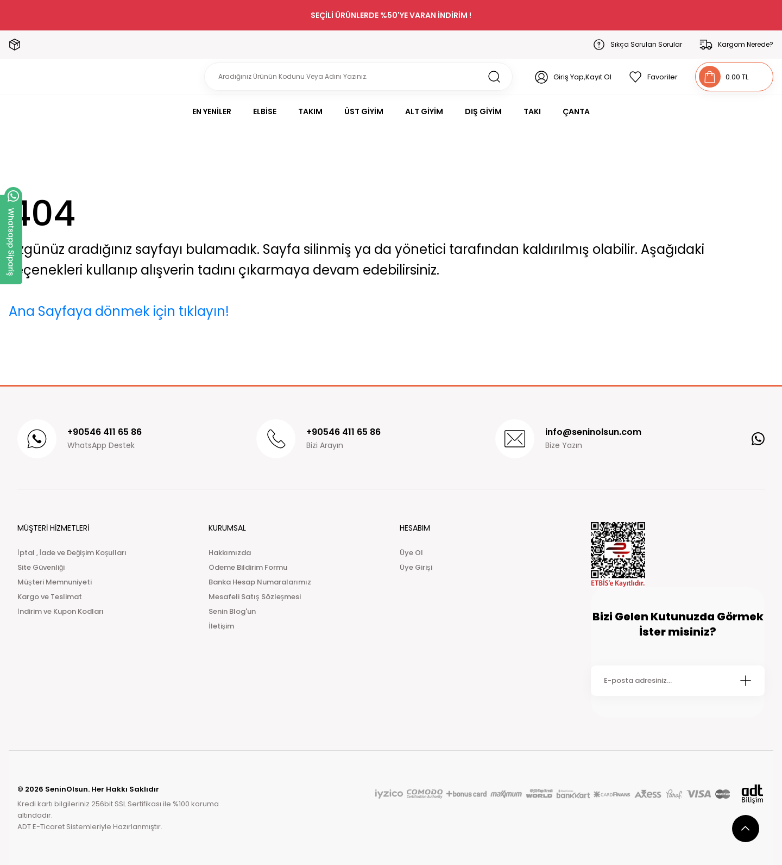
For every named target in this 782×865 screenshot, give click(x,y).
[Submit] (746, 680)
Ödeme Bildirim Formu (248, 567)
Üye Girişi (416, 567)
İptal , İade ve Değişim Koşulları (72, 552)
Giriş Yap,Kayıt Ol (582, 77)
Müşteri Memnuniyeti (54, 582)
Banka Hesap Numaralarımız (260, 582)
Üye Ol (411, 552)
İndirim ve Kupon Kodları (60, 611)
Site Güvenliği (41, 567)
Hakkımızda (230, 552)
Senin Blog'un (232, 611)
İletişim (221, 626)
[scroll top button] (745, 828)
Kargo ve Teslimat (49, 597)
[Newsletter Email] (678, 680)
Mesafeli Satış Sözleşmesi (255, 597)
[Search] (358, 77)
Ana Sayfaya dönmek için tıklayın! (119, 311)
